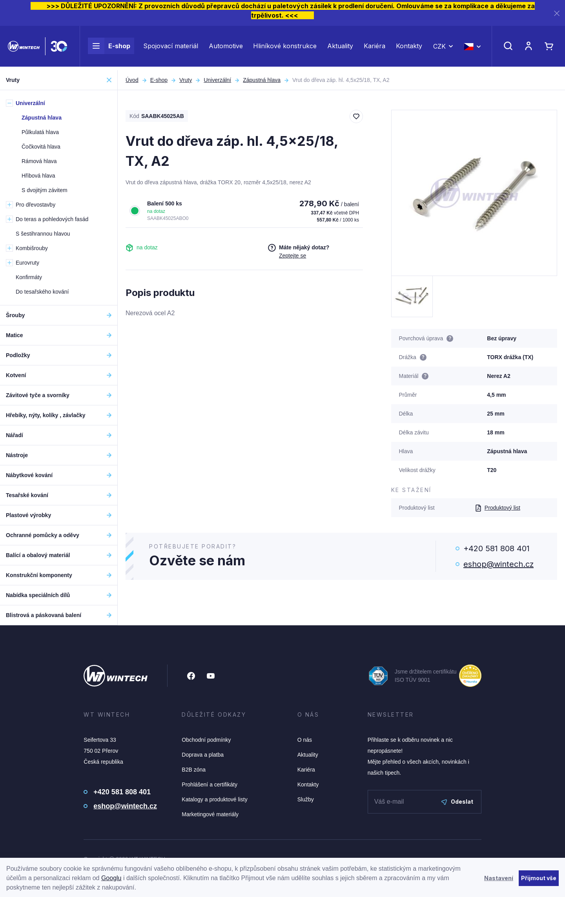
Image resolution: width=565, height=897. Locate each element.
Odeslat (457, 801)
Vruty (185, 80)
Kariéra (374, 48)
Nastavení (498, 878)
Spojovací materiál (170, 48)
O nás (304, 740)
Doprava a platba (203, 755)
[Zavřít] (556, 13)
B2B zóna (194, 769)
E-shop (109, 48)
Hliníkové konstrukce (285, 48)
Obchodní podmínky (206, 740)
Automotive (226, 48)
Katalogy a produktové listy (214, 799)
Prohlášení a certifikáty (209, 784)
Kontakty (409, 48)
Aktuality (340, 48)
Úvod (132, 80)
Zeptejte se (292, 255)
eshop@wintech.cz (498, 564)
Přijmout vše (538, 878)
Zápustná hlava (262, 80)
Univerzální (217, 80)
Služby (305, 799)
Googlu (111, 878)
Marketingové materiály (210, 814)
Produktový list (497, 508)
